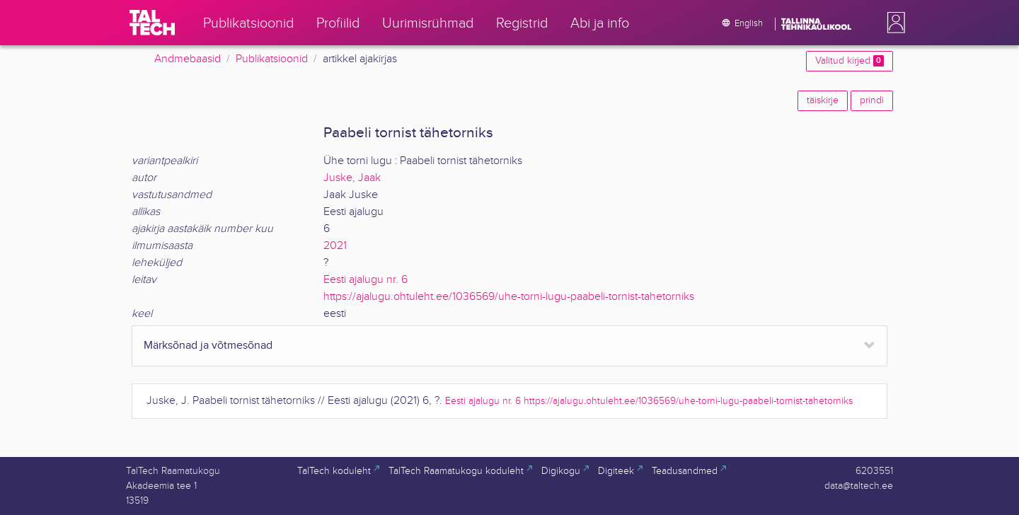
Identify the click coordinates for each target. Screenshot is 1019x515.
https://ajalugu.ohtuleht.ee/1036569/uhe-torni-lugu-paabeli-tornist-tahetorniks (508, 296)
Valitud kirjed (849, 60)
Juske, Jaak (352, 178)
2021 (335, 246)
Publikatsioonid (272, 59)
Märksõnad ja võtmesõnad (208, 345)
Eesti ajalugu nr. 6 (365, 280)
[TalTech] (152, 22)
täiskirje (823, 100)
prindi (872, 100)
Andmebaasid (187, 59)
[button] (893, 22)
